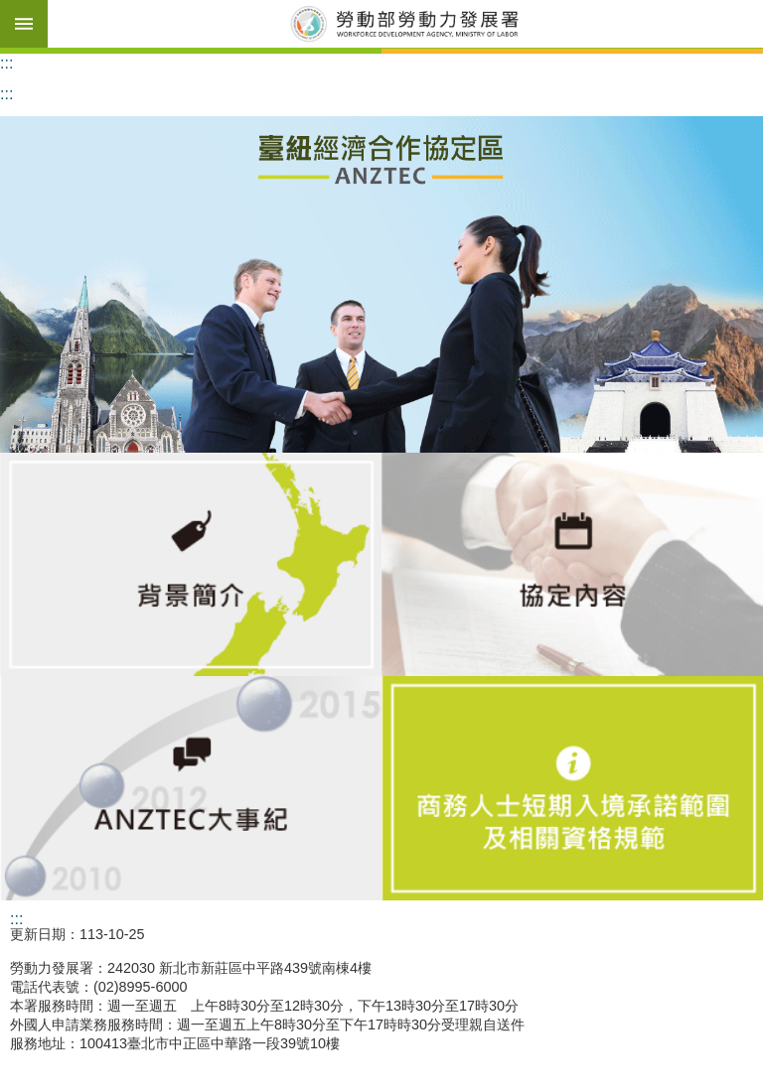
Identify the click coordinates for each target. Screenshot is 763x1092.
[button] (381, 284)
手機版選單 (24, 24)
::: (6, 63)
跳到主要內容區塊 (10, 10)
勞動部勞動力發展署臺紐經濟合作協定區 (405, 24)
